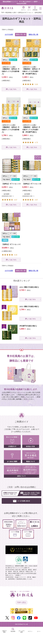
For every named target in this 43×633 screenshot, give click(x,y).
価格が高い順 (33, 34)
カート (29, 8)
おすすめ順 (9, 34)
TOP (2, 12)
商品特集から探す (11, 12)
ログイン (23, 8)
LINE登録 (35, 8)
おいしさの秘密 (21, 631)
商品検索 (13, 631)
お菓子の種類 (4, 631)
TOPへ (21, 602)
